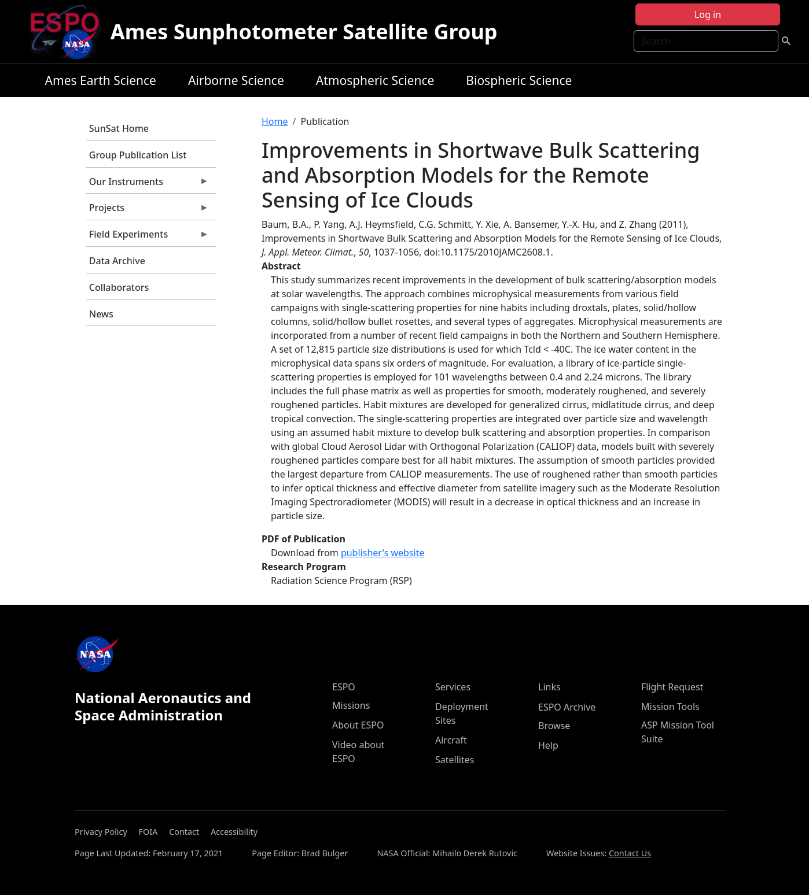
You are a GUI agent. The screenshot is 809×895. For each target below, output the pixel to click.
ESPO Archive (566, 707)
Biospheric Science (519, 80)
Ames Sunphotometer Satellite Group (304, 31)
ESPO (343, 687)
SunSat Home (119, 128)
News (101, 314)
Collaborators (119, 287)
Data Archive (117, 260)
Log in (707, 14)
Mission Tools (670, 706)
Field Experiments (147, 237)
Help (548, 745)
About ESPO (358, 725)
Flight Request (672, 687)
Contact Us (630, 853)
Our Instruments (147, 184)
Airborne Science (236, 80)
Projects (147, 210)
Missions (351, 705)
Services (452, 687)
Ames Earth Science (100, 80)
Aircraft (451, 740)
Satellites (454, 759)
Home (275, 121)
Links (549, 687)
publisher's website (383, 552)
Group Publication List (138, 155)
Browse (554, 725)
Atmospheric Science (375, 80)
